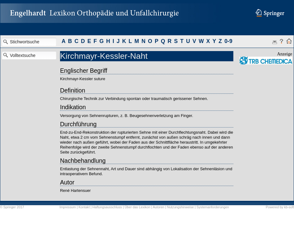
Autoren (158, 207)
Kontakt (84, 207)
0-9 (228, 41)
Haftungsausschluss (107, 207)
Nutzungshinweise (180, 207)
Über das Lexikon (137, 207)
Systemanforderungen (213, 207)
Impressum (67, 207)
